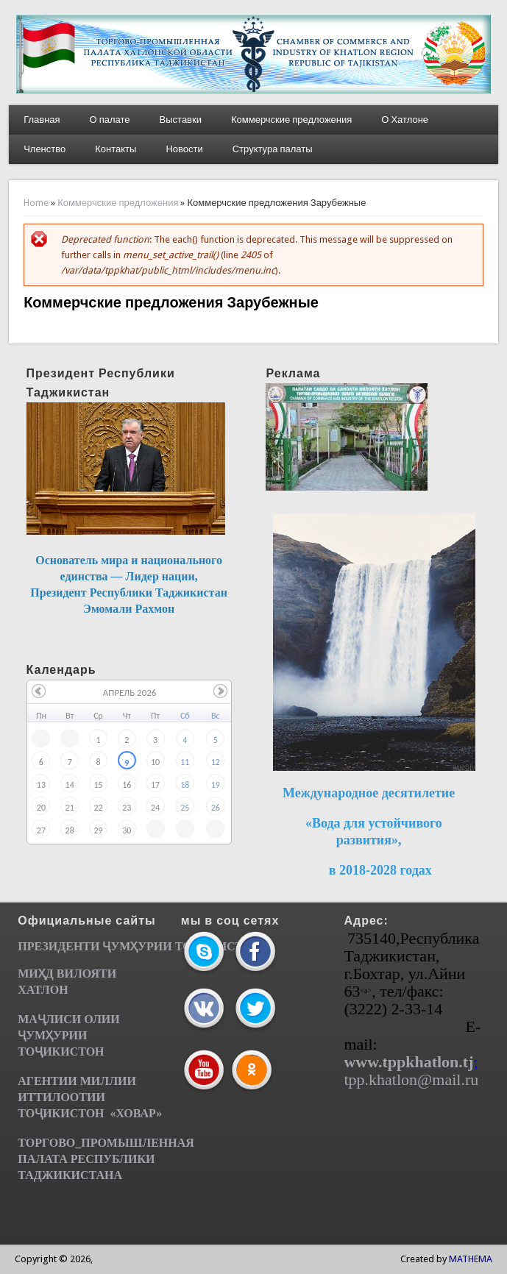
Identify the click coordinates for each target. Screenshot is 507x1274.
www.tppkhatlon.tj (408, 1062)
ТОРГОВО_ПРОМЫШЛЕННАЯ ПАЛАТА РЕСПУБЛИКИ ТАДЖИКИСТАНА (106, 1158)
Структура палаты (273, 148)
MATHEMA (470, 1258)
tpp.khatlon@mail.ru (411, 1079)
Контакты (115, 148)
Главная (42, 119)
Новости (184, 148)
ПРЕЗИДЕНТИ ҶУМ (74, 946)
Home (36, 202)
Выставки (181, 119)
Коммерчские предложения (291, 119)
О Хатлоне (404, 119)
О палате (110, 119)
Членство (44, 148)
